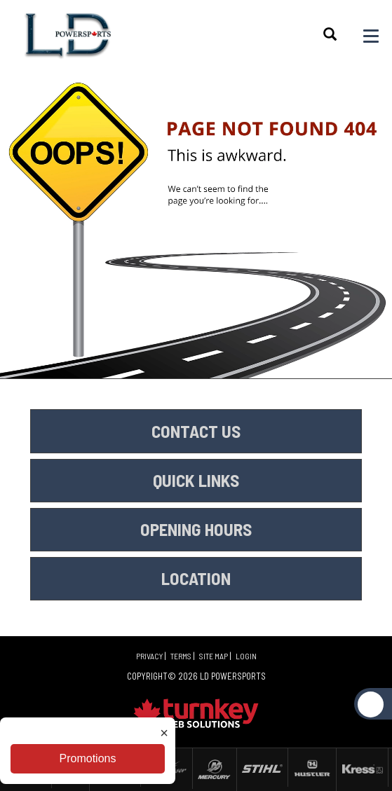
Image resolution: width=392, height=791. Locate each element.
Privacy (149, 656)
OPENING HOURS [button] (196, 528)
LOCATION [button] (196, 578)
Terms (180, 656)
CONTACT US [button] (196, 430)
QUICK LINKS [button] (196, 479)
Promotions (88, 758)
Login (246, 656)
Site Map (213, 656)
